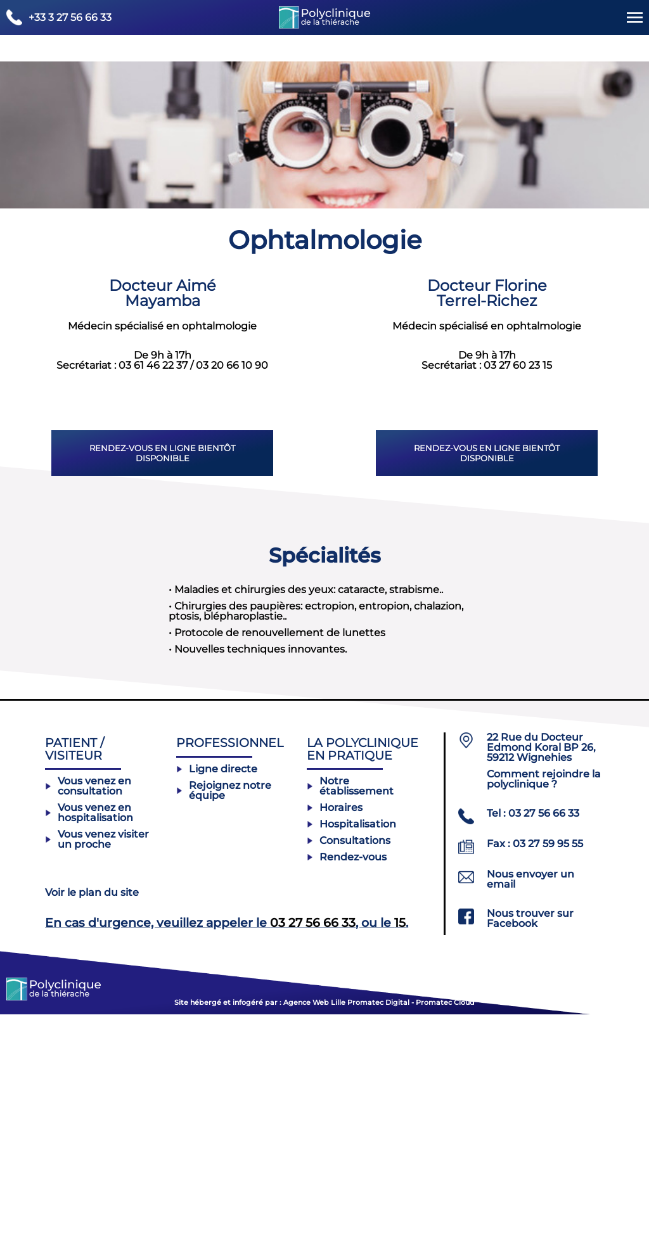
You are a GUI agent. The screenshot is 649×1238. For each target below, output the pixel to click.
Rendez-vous (347, 1080)
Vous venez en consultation (88, 1009)
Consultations (348, 1064)
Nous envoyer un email (530, 1103)
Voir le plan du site (92, 1116)
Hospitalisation (351, 1047)
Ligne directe (216, 992)
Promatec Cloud (445, 1226)
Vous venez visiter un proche (97, 1062)
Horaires (335, 1031)
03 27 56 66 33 (313, 1145)
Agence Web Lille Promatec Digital (345, 1226)
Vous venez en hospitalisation (89, 1036)
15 (400, 1145)
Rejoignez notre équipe (223, 1014)
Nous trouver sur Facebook (530, 1142)
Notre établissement (350, 1009)
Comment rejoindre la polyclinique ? (544, 1003)
